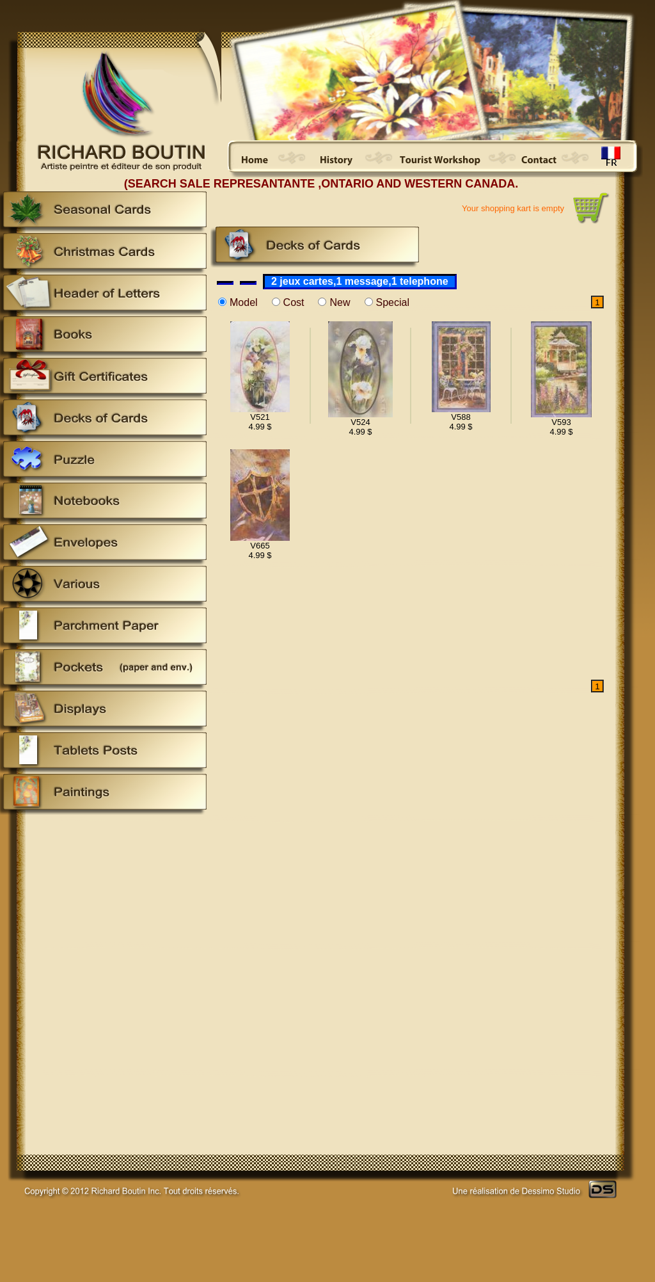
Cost (293, 302)
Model (244, 302)
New (339, 302)
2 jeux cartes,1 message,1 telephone (359, 281)
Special (392, 302)
